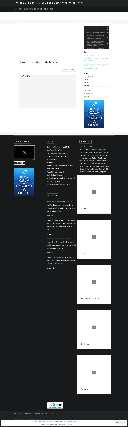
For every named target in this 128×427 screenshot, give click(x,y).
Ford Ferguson (84, 389)
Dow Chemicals (85, 344)
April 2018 (87, 85)
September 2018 (88, 77)
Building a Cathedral (89, 55)
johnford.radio (28, 9)
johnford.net (38, 9)
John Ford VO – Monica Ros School (90, 299)
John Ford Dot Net (23, 419)
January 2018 (87, 88)
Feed (88, 52)
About (20, 9)
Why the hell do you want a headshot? (94, 65)
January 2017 (87, 90)
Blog (51, 9)
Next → (73, 69)
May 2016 (86, 96)
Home (15, 9)
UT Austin (83, 254)
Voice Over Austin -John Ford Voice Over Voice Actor (50, 3)
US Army (83, 209)
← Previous (65, 69)
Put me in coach (88, 63)
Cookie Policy (69, 424)
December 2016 (88, 93)
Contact (46, 9)
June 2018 (87, 82)
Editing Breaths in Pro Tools (91, 68)
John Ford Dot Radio (33, 419)
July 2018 (86, 79)
